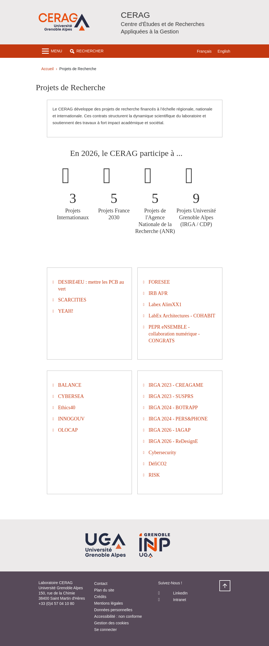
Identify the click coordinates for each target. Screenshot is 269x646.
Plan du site (104, 590)
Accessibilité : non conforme (118, 616)
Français (204, 51)
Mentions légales (108, 603)
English (224, 51)
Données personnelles (113, 610)
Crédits (100, 596)
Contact (100, 583)
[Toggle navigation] (52, 51)
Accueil (47, 69)
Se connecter (105, 629)
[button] (87, 51)
